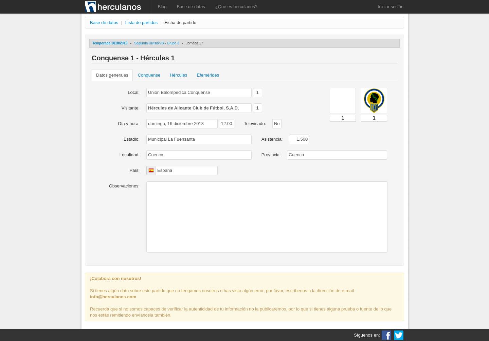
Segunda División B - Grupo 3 (156, 43)
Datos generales (112, 75)
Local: (134, 92)
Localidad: (130, 154)
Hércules (178, 75)
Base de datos (191, 6)
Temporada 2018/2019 (109, 43)
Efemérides (208, 75)
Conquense (149, 75)
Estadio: (132, 139)
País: (134, 170)
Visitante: (131, 108)
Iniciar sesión (390, 6)
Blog (162, 6)
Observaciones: (124, 185)
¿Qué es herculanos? (236, 6)
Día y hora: (129, 123)
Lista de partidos (141, 22)
